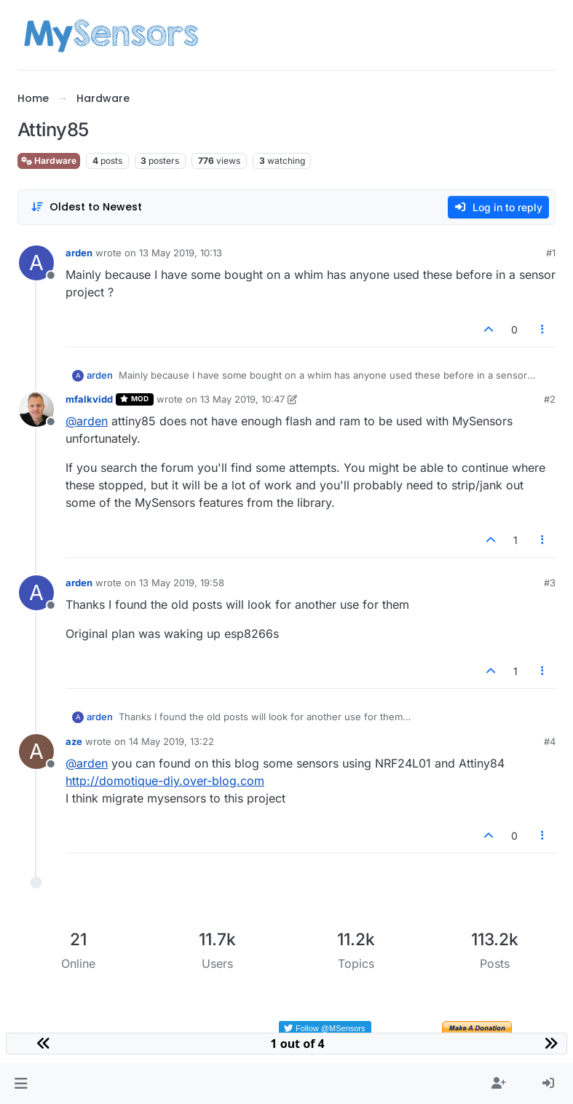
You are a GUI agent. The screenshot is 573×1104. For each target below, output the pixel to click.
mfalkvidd (89, 399)
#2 (550, 399)
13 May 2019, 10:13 (180, 253)
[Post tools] (543, 329)
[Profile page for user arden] (36, 262)
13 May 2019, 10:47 (242, 399)
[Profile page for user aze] (36, 751)
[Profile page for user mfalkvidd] (36, 409)
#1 (551, 253)
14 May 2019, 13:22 (171, 741)
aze (74, 741)
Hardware (48, 160)
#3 (550, 582)
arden (79, 253)
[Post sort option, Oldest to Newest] (86, 207)
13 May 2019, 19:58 (181, 582)
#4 (550, 741)
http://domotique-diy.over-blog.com (165, 780)
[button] (21, 1083)
